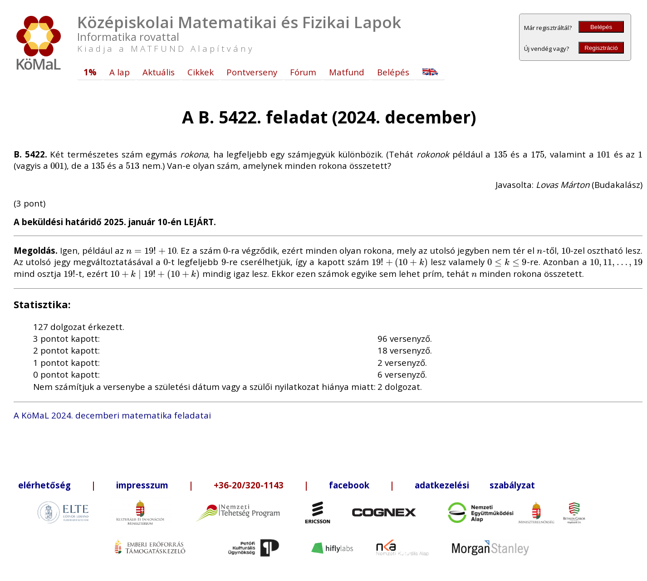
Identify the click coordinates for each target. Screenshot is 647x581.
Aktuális (158, 72)
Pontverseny (251, 72)
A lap (119, 72)
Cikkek (200, 72)
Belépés (601, 27)
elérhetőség (44, 485)
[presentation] (501, 154)
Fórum (303, 72)
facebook (349, 485)
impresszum (142, 485)
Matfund (346, 72)
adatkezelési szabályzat (475, 485)
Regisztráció (601, 47)
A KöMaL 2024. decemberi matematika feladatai (112, 415)
